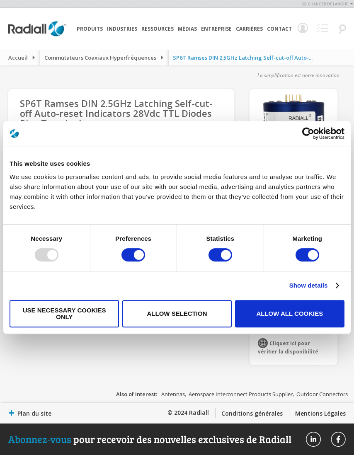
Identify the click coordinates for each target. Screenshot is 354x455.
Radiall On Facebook (338, 439)
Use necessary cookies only (64, 313)
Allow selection (177, 313)
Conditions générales (252, 413)
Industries (122, 28)
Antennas (173, 394)
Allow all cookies (289, 313)
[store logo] (37, 35)
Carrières (249, 28)
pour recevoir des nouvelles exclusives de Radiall (149, 439)
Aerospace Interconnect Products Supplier (241, 394)
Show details (308, 285)
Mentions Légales (320, 413)
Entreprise (216, 28)
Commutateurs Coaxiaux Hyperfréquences (100, 57)
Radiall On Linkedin (313, 439)
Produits (90, 28)
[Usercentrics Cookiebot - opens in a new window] (308, 133)
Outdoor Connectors (322, 394)
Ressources (157, 28)
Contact (279, 28)
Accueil (18, 57)
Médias (187, 28)
